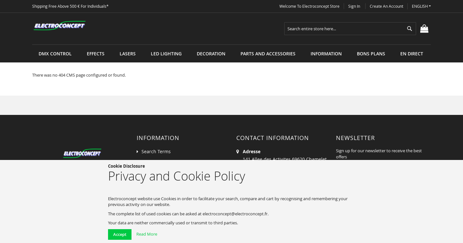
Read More (146, 234)
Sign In (354, 6)
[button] (421, 6)
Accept (119, 234)
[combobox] (350, 28)
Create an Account (386, 6)
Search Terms (156, 151)
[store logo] (59, 25)
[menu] (231, 44)
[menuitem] (55, 53)
